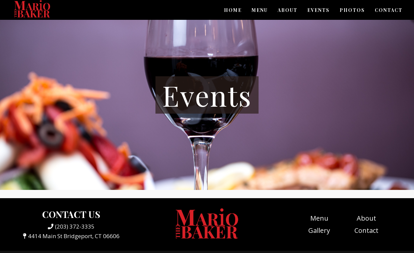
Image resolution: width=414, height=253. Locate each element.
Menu (260, 10)
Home (233, 10)
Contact (388, 10)
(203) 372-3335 (71, 226)
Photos (352, 10)
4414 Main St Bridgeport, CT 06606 (71, 236)
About (287, 10)
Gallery (319, 230)
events (318, 10)
